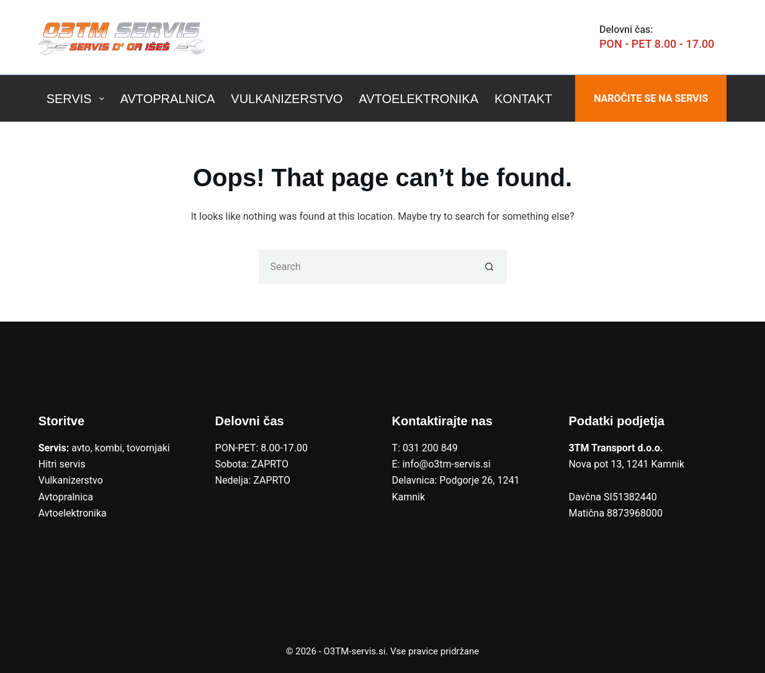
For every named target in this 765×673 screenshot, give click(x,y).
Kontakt (523, 99)
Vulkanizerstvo (286, 99)
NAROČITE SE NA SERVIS (651, 98)
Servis (78, 98)
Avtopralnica (167, 99)
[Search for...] (366, 267)
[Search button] (490, 267)
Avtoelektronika (418, 99)
